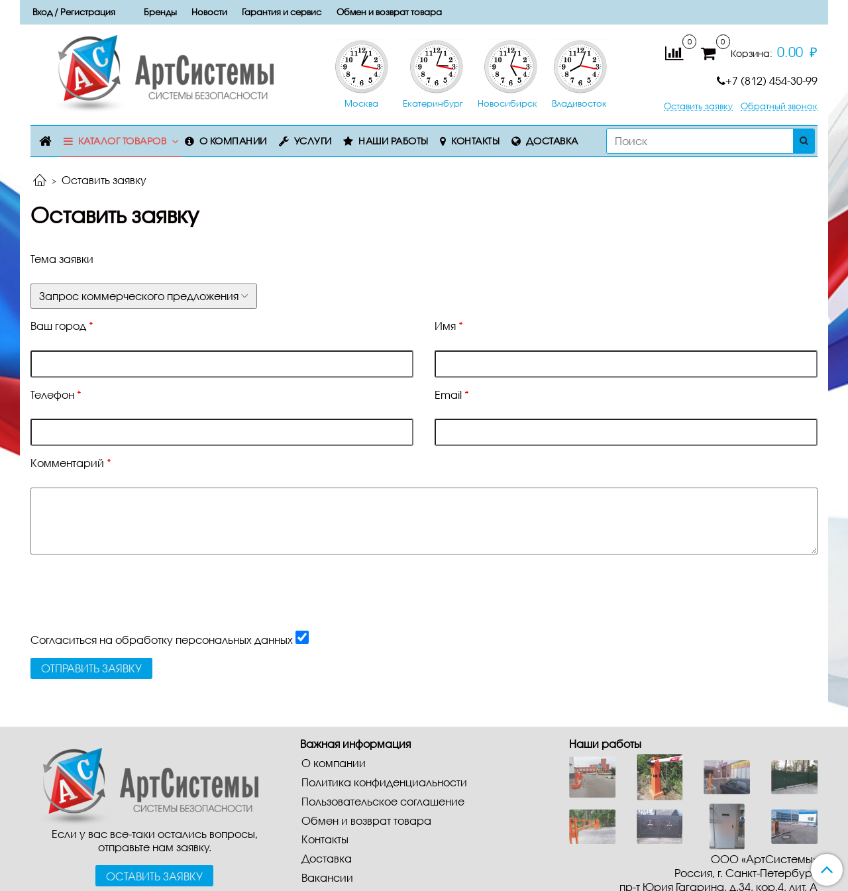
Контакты (475, 140)
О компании (233, 140)
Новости (209, 12)
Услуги (313, 140)
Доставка (552, 140)
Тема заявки (61, 258)
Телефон (55, 394)
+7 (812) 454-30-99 (767, 80)
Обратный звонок (779, 106)
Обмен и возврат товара (389, 12)
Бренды (160, 12)
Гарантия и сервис (281, 12)
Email (452, 394)
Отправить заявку (91, 668)
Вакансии (327, 877)
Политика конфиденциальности (384, 782)
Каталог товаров (122, 140)
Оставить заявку (698, 106)
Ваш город (61, 325)
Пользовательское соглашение (382, 801)
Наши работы (393, 140)
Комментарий (70, 462)
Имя (449, 325)
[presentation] (131, 605)
